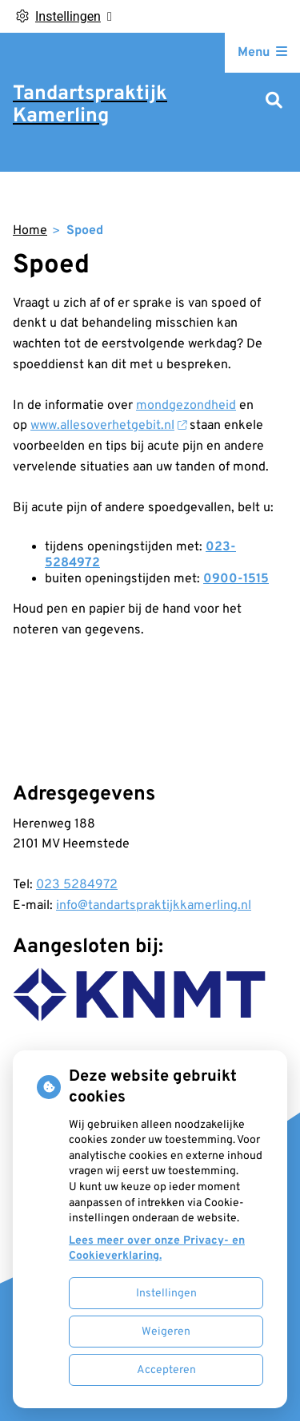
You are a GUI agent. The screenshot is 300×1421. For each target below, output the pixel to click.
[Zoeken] (274, 102)
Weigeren (166, 1332)
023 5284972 (77, 885)
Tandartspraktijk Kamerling (90, 105)
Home (30, 231)
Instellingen (166, 1293)
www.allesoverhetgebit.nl (108, 426)
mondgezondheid (186, 406)
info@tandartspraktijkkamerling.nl (153, 906)
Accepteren (166, 1370)
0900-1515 (236, 579)
